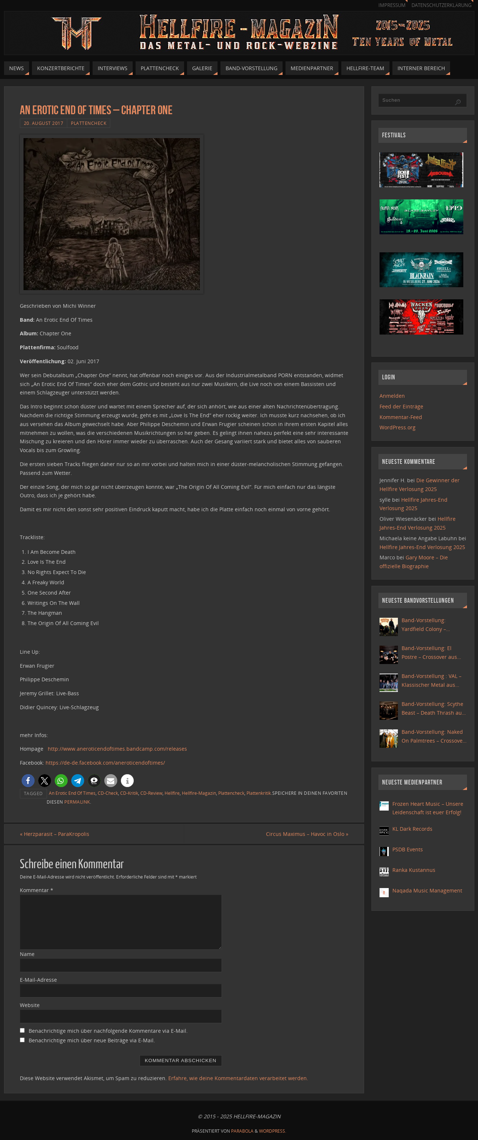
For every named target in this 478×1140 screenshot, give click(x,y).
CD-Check (108, 793)
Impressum (392, 5)
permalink (77, 802)
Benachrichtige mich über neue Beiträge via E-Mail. (92, 1040)
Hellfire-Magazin (199, 793)
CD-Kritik (129, 793)
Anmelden (392, 395)
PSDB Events (407, 849)
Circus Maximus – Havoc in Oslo (307, 833)
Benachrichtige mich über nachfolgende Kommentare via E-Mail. (108, 1030)
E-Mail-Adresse (38, 979)
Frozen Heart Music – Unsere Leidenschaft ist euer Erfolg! (427, 808)
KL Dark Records (412, 828)
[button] (28, 780)
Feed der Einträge (401, 406)
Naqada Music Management (427, 890)
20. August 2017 (44, 123)
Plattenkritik (259, 793)
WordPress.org (398, 427)
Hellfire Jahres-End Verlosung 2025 (422, 547)
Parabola (242, 1131)
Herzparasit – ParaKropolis (54, 833)
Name (27, 953)
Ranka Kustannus (413, 869)
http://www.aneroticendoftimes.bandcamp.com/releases (117, 748)
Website (30, 1005)
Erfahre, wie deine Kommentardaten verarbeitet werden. (238, 1078)
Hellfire (172, 793)
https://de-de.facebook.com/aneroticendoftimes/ (105, 762)
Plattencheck (88, 123)
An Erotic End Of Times (72, 793)
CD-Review (151, 793)
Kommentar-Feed (401, 417)
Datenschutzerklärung (441, 5)
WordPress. (272, 1131)
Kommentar (36, 890)
